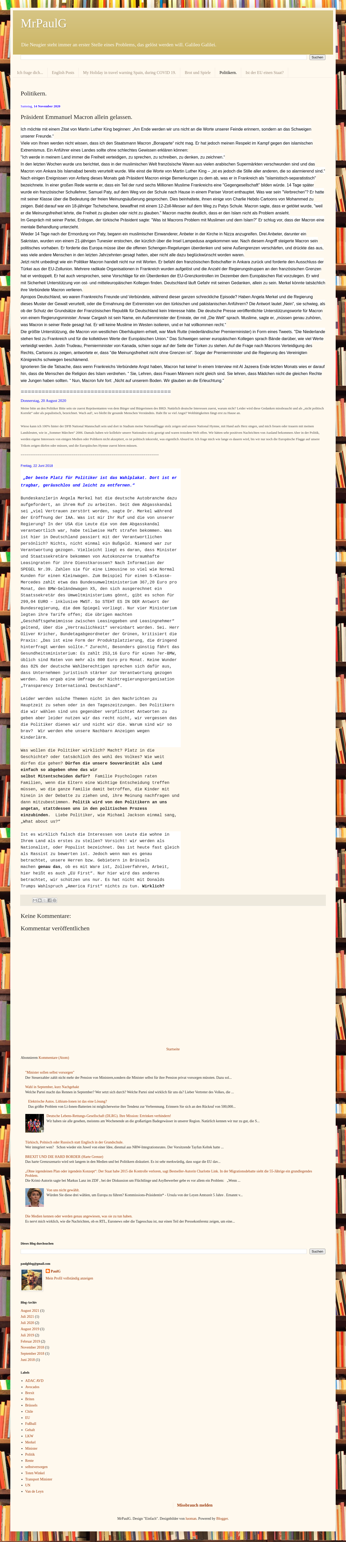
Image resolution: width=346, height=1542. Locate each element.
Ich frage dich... (30, 72)
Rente (29, 1461)
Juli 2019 (27, 1335)
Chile (29, 1411)
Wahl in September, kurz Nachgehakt (52, 1087)
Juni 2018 (28, 1360)
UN (27, 1485)
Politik (30, 1454)
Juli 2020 (27, 1323)
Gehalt (30, 1430)
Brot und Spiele (197, 72)
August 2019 (30, 1329)
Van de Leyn (34, 1491)
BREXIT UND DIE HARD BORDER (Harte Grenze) (64, 1157)
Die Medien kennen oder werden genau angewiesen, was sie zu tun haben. (79, 1216)
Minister (31, 1448)
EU (27, 1418)
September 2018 (32, 1354)
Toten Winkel (35, 1473)
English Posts (63, 72)
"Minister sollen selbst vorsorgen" (49, 1072)
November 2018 (32, 1347)
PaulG (56, 1271)
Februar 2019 (30, 1341)
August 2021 (30, 1311)
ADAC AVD (34, 1381)
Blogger (222, 1519)
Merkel (30, 1442)
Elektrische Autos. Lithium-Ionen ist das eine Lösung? (67, 1101)
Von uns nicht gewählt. (63, 1190)
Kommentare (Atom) (54, 1058)
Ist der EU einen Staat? (265, 72)
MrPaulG (44, 23)
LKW (29, 1436)
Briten (29, 1399)
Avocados (32, 1387)
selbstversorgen (36, 1467)
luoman (191, 1519)
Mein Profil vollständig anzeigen (69, 1278)
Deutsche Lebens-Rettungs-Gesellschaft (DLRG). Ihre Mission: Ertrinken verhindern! (108, 1116)
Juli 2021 (27, 1317)
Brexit (29, 1393)
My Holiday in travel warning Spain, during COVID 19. (129, 72)
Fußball (30, 1424)
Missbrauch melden (195, 1505)
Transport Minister (38, 1479)
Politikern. (228, 72)
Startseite (173, 1049)
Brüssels (31, 1405)
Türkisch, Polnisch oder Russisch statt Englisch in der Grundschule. (74, 1142)
